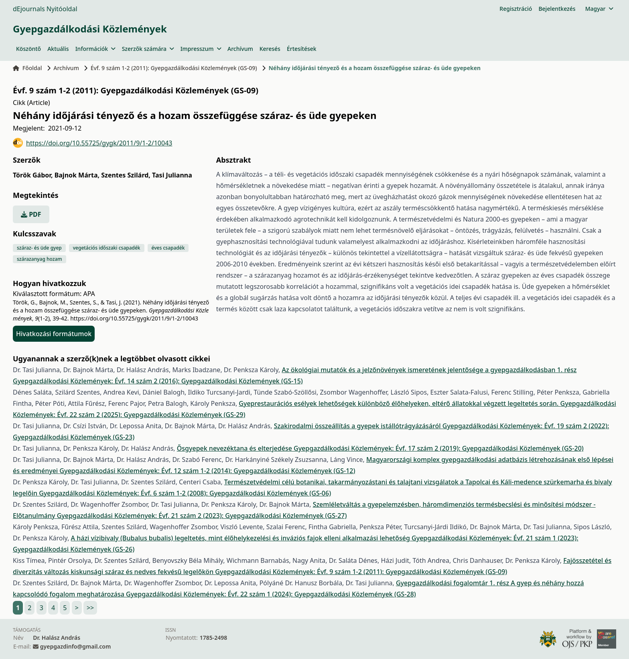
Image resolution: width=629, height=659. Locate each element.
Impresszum (201, 48)
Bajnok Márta (77, 175)
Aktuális (58, 48)
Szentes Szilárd (125, 175)
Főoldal (27, 68)
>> (90, 607)
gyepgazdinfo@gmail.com (75, 646)
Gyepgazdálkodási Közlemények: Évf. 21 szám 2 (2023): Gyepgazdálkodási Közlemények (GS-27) (202, 515)
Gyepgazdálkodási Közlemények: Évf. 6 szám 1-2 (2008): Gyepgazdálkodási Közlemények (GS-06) (185, 493)
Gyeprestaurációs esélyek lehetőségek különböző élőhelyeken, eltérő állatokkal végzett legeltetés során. (399, 403)
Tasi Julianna (172, 175)
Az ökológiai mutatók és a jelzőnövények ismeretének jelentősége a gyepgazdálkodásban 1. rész (429, 369)
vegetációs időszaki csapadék (106, 247)
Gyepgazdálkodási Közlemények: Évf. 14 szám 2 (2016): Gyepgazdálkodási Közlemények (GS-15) (158, 381)
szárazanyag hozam (39, 259)
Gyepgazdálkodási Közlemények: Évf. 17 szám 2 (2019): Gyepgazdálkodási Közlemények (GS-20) (439, 448)
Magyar (599, 8)
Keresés (270, 48)
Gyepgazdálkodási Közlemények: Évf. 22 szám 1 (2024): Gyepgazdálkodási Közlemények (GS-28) (271, 594)
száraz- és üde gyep (39, 247)
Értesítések (302, 48)
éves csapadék (168, 247)
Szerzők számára (148, 48)
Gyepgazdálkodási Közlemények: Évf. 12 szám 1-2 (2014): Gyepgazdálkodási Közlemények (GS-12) (207, 470)
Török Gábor (33, 175)
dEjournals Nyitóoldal (45, 8)
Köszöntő (28, 48)
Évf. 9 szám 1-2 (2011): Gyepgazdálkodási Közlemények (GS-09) (174, 68)
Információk (95, 48)
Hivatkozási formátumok (53, 333)
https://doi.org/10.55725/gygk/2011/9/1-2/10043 (92, 143)
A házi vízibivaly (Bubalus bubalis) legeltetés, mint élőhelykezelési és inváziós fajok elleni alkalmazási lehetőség (241, 538)
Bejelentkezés (556, 8)
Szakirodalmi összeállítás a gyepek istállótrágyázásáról (358, 425)
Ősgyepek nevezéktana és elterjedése (235, 448)
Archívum (240, 48)
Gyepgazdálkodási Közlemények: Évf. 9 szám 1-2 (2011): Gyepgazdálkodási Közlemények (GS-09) (361, 571)
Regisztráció (515, 8)
